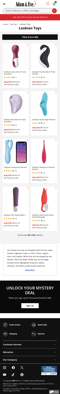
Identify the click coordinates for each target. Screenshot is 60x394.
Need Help (39, 325)
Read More (30, 270)
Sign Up (30, 305)
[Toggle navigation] (4, 3)
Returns (38, 334)
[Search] (30, 10)
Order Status (11, 325)
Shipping (10, 334)
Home (5, 24)
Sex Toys (13, 24)
